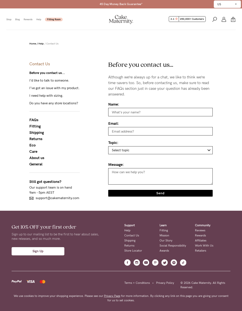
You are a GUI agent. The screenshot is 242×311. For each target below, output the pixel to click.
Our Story (166, 240)
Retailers (200, 250)
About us (36, 158)
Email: (113, 123)
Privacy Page (112, 296)
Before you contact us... (47, 73)
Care (33, 151)
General (35, 164)
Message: (116, 164)
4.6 (187, 18)
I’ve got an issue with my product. (54, 88)
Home (32, 43)
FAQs (33, 120)
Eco (32, 145)
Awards (164, 250)
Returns (35, 139)
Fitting (35, 126)
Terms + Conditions (137, 283)
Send (160, 193)
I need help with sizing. (46, 95)
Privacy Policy (165, 283)
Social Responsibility (173, 245)
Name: (113, 104)
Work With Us (204, 245)
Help (38, 19)
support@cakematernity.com (54, 198)
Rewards (28, 19)
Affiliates (200, 240)
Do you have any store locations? (53, 103)
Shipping (36, 132)
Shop (8, 19)
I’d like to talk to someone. (49, 80)
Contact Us (131, 235)
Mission (164, 235)
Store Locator (133, 250)
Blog (17, 19)
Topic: (113, 143)
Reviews (200, 230)
